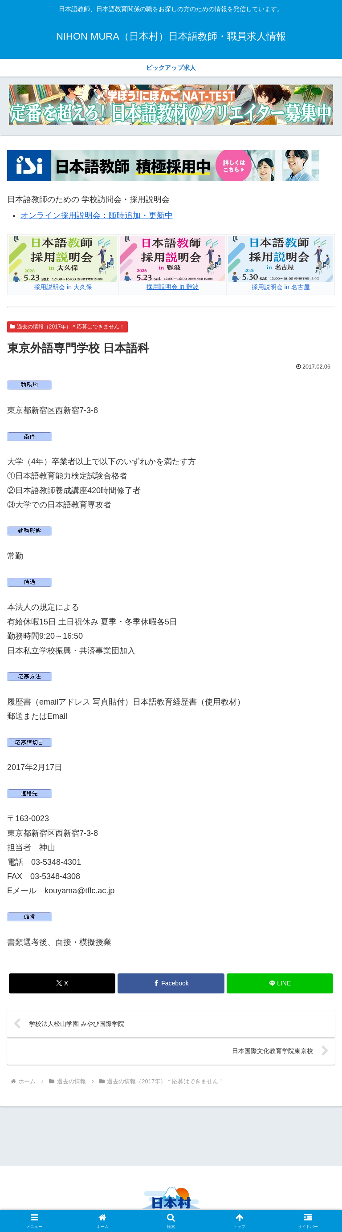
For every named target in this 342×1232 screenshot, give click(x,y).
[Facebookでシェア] (171, 983)
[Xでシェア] (62, 983)
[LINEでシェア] (280, 983)
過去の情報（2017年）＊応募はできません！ (67, 327)
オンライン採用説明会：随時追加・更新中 (96, 215)
